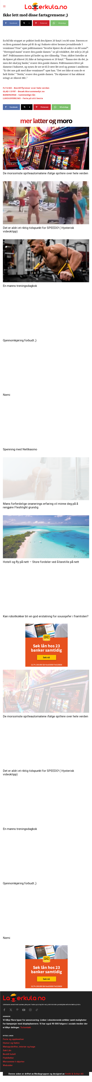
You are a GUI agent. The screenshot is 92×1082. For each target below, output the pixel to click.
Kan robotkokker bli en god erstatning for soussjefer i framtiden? (45, 616)
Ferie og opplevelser (13, 1039)
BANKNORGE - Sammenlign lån (19, 94)
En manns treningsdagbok (20, 286)
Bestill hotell (9, 1054)
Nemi (6, 395)
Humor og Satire (11, 1043)
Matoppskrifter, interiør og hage (19, 1046)
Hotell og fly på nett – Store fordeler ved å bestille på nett (41, 562)
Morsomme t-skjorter (13, 1061)
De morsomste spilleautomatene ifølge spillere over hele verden (45, 173)
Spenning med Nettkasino (20, 449)
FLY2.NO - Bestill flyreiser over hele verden (26, 87)
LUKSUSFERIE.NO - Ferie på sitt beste (23, 98)
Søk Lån (7, 1050)
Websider (8, 1065)
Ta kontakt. (25, 1027)
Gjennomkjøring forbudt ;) (19, 340)
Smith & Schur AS (74, 1074)
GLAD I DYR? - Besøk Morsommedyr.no (24, 91)
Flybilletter (8, 1058)
